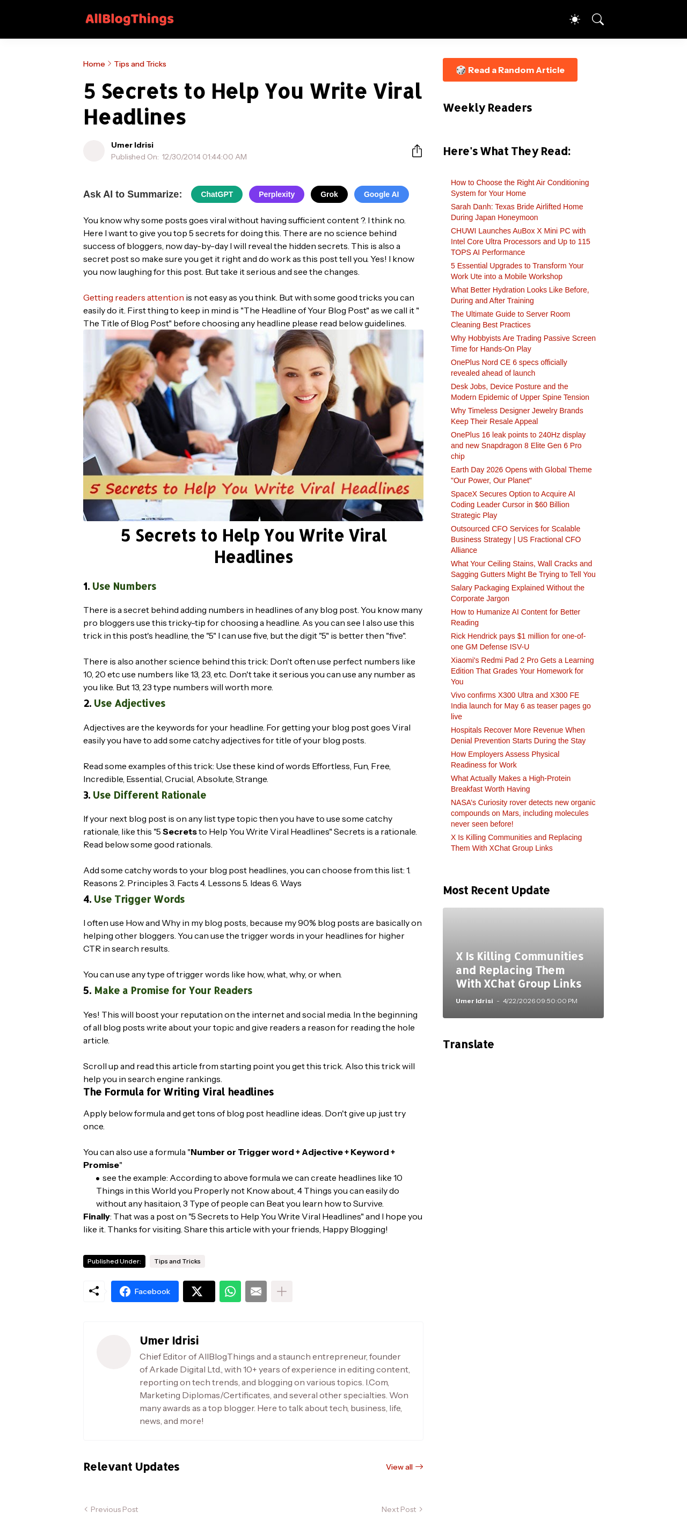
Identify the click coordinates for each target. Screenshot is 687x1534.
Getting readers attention (133, 297)
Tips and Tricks (140, 64)
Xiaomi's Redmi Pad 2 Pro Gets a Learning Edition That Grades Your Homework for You (522, 671)
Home (94, 64)
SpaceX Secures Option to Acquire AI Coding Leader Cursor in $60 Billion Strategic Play (513, 505)
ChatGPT (217, 194)
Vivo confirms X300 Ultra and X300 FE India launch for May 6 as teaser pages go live (521, 706)
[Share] (412, 151)
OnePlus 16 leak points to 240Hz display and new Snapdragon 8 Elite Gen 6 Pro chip (518, 445)
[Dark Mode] (569, 19)
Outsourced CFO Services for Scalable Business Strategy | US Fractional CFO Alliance (516, 539)
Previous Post (114, 1509)
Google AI (381, 194)
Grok (329, 194)
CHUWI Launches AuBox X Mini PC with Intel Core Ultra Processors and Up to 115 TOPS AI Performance (520, 242)
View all (399, 1467)
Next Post (399, 1509)
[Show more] (282, 1291)
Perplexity (277, 194)
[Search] (593, 19)
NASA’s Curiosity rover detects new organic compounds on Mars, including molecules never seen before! (523, 813)
